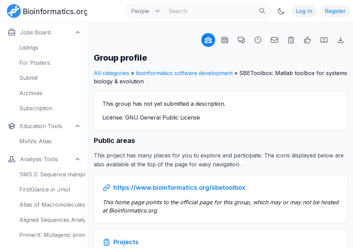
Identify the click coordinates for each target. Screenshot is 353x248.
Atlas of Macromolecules (52, 204)
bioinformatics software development (184, 73)
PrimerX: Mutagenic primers (52, 234)
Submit (28, 77)
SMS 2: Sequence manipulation (52, 174)
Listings (28, 47)
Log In (304, 11)
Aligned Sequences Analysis (52, 219)
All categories (111, 73)
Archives (30, 93)
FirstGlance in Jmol (44, 189)
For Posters (34, 62)
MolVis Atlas (35, 141)
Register (335, 11)
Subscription (35, 108)
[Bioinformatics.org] (45, 10)
